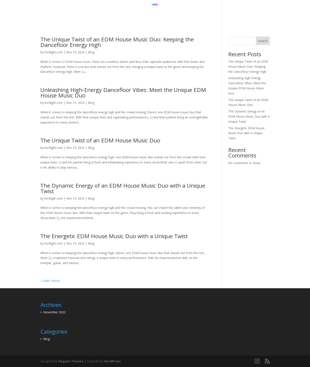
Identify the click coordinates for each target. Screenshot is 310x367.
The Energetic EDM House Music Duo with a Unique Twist (114, 236)
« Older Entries (50, 281)
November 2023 (54, 312)
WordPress (112, 361)
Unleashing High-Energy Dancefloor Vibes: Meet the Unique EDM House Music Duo (123, 92)
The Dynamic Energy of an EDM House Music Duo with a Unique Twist (122, 188)
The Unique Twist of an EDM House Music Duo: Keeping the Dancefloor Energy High (117, 42)
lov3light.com (53, 52)
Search (263, 41)
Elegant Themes (71, 361)
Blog (258, 6)
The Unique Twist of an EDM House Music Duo (100, 140)
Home (245, 6)
